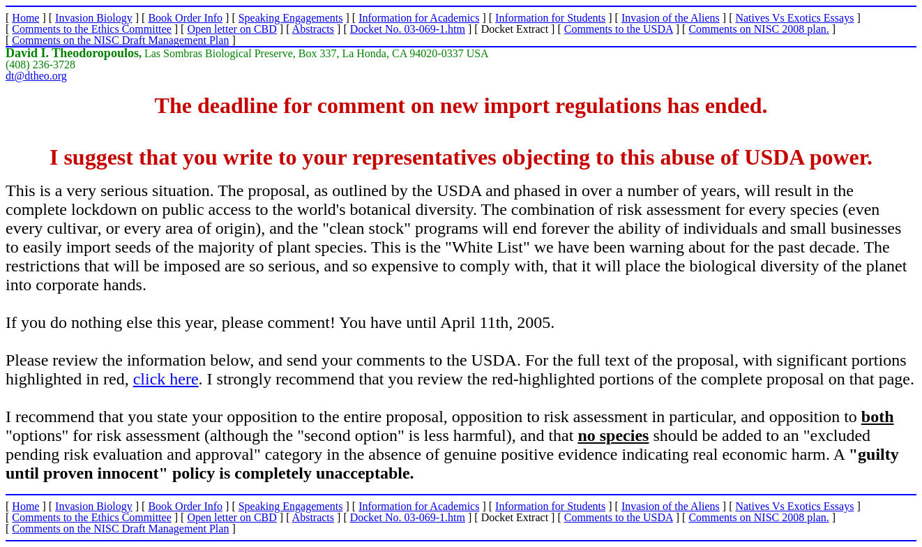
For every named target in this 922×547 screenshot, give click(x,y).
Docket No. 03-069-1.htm (407, 29)
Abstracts (313, 29)
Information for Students (550, 18)
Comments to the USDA (618, 29)
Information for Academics (418, 18)
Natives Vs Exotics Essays (794, 18)
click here (166, 379)
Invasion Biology (94, 18)
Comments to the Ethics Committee (91, 29)
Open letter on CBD (231, 29)
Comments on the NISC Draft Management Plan (120, 40)
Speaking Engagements (291, 18)
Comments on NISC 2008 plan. (758, 29)
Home (25, 18)
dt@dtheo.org (36, 76)
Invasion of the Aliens (670, 18)
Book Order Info (185, 18)
